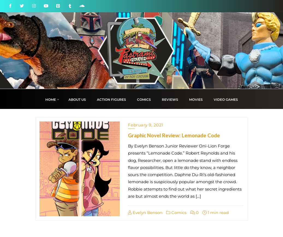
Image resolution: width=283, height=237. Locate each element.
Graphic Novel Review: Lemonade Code (174, 135)
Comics (176, 212)
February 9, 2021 (145, 125)
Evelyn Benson (145, 212)
